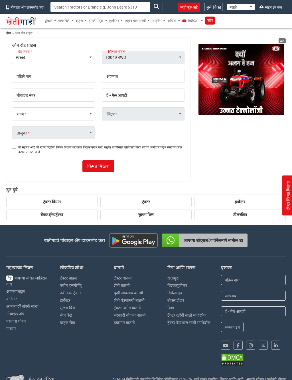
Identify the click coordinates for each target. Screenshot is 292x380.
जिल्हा (111, 114)
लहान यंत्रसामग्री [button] (135, 20)
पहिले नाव (24, 77)
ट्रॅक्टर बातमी (123, 278)
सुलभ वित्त (146, 214)
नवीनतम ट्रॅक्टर (70, 292)
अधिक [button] (171, 20)
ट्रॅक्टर (146, 202)
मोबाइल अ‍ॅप (15, 313)
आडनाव (112, 77)
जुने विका (213, 7)
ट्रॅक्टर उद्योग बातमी (127, 307)
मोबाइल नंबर (26, 95)
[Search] (100, 7)
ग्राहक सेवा (67, 322)
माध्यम (11, 328)
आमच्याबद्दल (15, 291)
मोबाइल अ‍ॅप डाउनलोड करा (25, 7)
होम (8, 33)
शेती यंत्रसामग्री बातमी (129, 300)
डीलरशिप (240, 214)
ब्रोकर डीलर (175, 300)
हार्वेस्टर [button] (114, 20)
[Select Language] (241, 7)
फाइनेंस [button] (157, 20)
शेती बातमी (122, 285)
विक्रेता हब (174, 292)
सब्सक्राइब (232, 327)
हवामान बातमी (124, 322)
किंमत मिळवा (98, 166)
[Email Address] (253, 311)
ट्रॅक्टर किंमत (52, 202)
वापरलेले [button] (64, 20)
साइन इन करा (270, 7)
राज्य (20, 114)
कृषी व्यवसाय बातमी (128, 292)
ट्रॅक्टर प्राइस (68, 278)
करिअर (11, 298)
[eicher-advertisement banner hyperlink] (241, 79)
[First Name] (253, 280)
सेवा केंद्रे (66, 315)
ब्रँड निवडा (24, 51)
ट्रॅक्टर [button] (48, 20)
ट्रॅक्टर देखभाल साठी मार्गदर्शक (188, 322)
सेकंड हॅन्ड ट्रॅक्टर (51, 214)
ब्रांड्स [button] (79, 20)
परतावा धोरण (16, 321)
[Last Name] (253, 296)
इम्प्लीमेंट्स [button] (96, 20)
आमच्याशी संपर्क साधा (22, 306)
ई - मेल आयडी (116, 95)
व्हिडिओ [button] (190, 20)
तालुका (22, 133)
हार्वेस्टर (240, 202)
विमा (170, 307)
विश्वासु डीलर (177, 285)
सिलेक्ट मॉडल (116, 51)
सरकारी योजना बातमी (130, 315)
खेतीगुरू (173, 278)
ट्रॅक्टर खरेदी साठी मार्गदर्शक (186, 315)
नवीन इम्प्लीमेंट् (71, 285)
